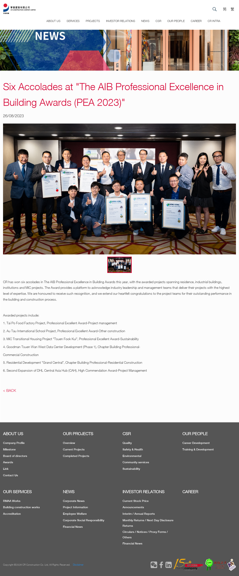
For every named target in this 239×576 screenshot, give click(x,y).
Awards (8, 462)
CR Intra (214, 21)
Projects (93, 21)
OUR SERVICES (17, 491)
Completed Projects (76, 456)
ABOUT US (13, 433)
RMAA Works (11, 501)
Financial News (73, 526)
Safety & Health (133, 449)
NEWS (69, 491)
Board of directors (15, 456)
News (145, 21)
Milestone (9, 449)
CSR (158, 21)
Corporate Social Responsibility (83, 520)
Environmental (132, 456)
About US (53, 21)
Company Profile (14, 443)
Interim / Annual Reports (139, 513)
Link (6, 468)
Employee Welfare (75, 513)
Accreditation (12, 513)
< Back (9, 390)
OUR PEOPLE (195, 433)
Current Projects (73, 449)
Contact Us (10, 475)
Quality (127, 443)
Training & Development (198, 449)
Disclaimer (78, 564)
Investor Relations (120, 21)
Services (73, 21)
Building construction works (21, 507)
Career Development (196, 443)
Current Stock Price (136, 501)
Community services (136, 462)
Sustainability (131, 468)
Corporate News (73, 501)
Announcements (133, 507)
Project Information (75, 507)
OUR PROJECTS (78, 433)
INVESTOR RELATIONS (143, 491)
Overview (69, 443)
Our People (176, 21)
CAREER (196, 21)
